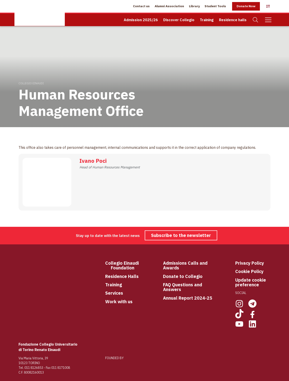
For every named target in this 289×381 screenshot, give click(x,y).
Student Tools (215, 6)
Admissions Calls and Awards (185, 265)
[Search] (255, 20)
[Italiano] (268, 6)
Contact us (141, 6)
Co (108, 263)
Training (207, 20)
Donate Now (246, 6)
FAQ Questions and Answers (182, 287)
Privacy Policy (249, 263)
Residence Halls (122, 276)
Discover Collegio (178, 20)
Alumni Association (169, 6)
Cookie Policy (249, 271)
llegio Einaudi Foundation (125, 265)
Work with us (119, 301)
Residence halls (233, 20)
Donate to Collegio (183, 276)
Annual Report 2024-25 (187, 298)
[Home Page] (39, 13)
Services (114, 293)
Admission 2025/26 (141, 20)
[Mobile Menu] (268, 20)
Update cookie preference (250, 282)
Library (194, 6)
